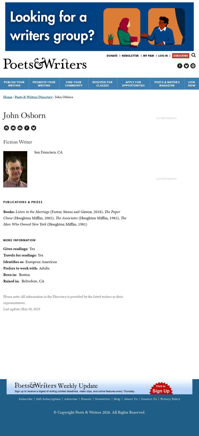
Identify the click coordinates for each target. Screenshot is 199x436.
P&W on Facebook (179, 66)
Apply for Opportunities (133, 83)
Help (117, 399)
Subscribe (180, 55)
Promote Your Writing (44, 83)
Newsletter (130, 55)
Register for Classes (103, 83)
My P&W (148, 55)
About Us (130, 399)
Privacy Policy (170, 399)
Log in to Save (20, 128)
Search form (193, 55)
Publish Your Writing (14, 83)
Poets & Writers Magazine (167, 83)
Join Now (192, 83)
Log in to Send (13, 128)
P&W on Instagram (193, 66)
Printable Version (6, 128)
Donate (112, 55)
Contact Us (149, 399)
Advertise (71, 399)
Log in (163, 55)
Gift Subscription (48, 399)
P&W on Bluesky (186, 66)
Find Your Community (74, 83)
